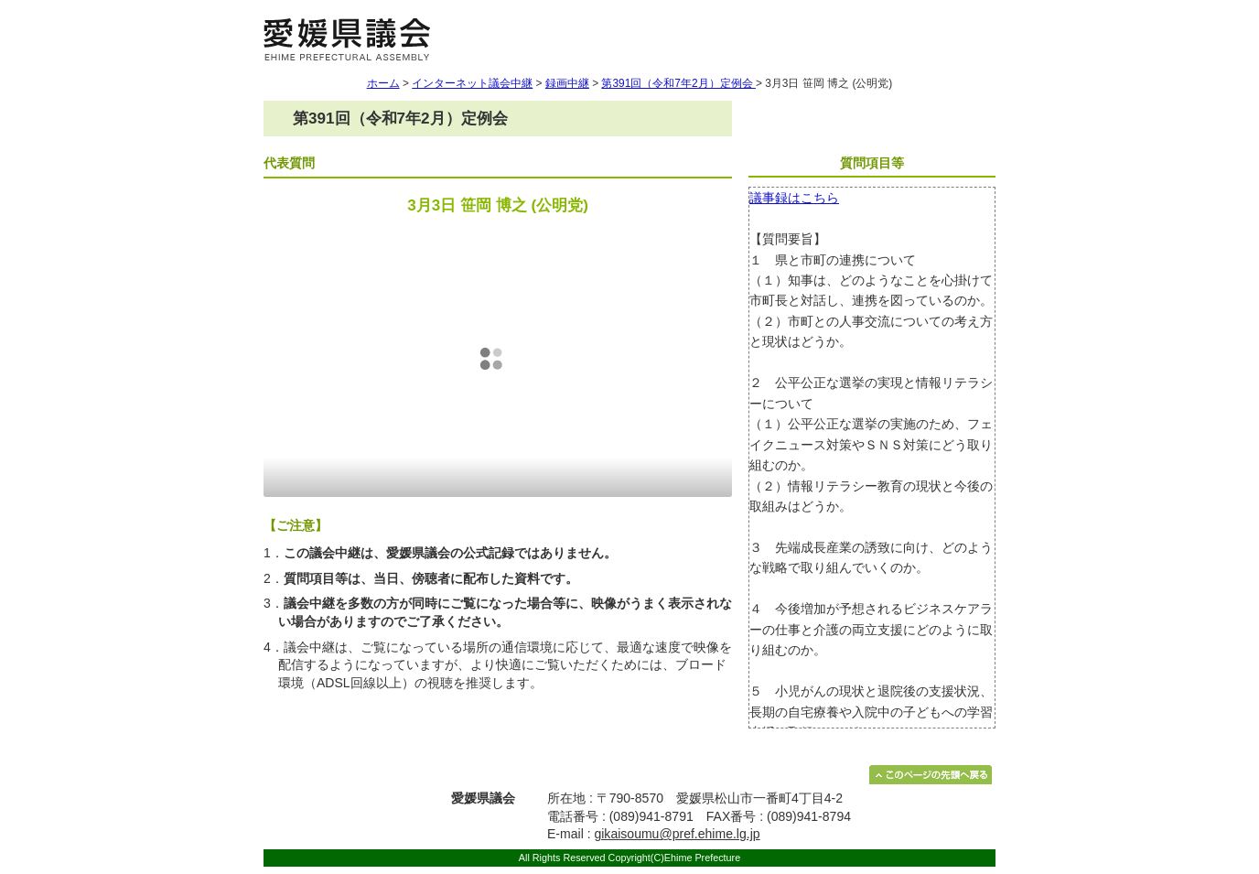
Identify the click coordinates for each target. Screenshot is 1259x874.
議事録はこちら (794, 197)
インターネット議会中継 (472, 83)
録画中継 (567, 83)
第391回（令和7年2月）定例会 (678, 83)
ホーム (383, 83)
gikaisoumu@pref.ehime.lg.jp (676, 833)
